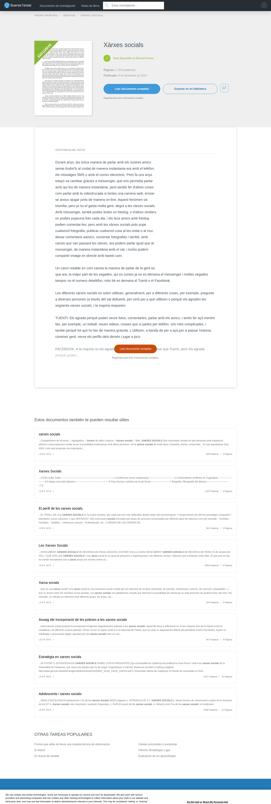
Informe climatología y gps (154, 750)
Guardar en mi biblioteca (190, 88)
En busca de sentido (46, 756)
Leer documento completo (132, 88)
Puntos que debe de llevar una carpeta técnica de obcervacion (72, 744)
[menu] (265, 5)
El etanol (39, 750)
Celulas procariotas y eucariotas (157, 744)
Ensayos (69, 15)
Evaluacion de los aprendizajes (157, 756)
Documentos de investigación (57, 5)
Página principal (46, 15)
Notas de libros (90, 5)
